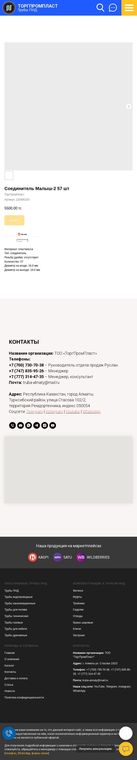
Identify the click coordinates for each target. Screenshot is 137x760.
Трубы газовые (13, 622)
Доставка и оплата (16, 678)
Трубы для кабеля (15, 628)
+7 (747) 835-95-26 (26, 371)
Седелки (78, 609)
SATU (67, 557)
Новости (9, 691)
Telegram (34, 411)
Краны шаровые (83, 622)
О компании (11, 659)
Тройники (79, 603)
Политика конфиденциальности (24, 697)
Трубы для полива (15, 609)
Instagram (54, 411)
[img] (32, 557)
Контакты (10, 671)
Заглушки (79, 635)
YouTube (99, 686)
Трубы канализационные (19, 603)
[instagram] (44, 425)
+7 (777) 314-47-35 (26, 376)
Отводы (78, 616)
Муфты (77, 596)
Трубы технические (16, 616)
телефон (10, 753)
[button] (113, 8)
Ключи (77, 628)
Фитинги (78, 590)
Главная (9, 652)
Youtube (73, 411)
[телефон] (12, 425)
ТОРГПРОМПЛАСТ (38, 6)
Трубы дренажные (15, 635)
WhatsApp (91, 411)
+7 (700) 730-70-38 (26, 365)
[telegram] (36, 425)
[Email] (20, 425)
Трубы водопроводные (18, 596)
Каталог (9, 665)
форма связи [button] (39, 753)
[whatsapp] (28, 425)
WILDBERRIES (98, 557)
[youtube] (52, 425)
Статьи (8, 684)
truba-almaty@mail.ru (95, 680)
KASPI (43, 557)
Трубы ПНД (27, 10)
